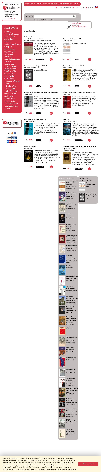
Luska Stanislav (70, 217)
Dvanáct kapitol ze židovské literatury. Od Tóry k (71, 246)
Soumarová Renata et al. (70, 121)
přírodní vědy (10, 86)
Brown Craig (69, 198)
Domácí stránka (29, 31)
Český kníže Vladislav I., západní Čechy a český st (72, 298)
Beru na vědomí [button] (88, 464)
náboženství (9, 74)
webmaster (12, 144)
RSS (10, 133)
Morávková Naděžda (71, 304)
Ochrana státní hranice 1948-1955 (35, 119)
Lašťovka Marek (70, 230)
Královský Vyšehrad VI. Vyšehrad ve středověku (72, 182)
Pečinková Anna (70, 208)
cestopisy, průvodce (12, 44)
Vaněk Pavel (28, 94)
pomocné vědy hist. (12, 81)
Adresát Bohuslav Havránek (33, 39)
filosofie (8, 56)
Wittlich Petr (69, 328)
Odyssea (68, 265)
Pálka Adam (69, 435)
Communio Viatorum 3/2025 (72, 39)
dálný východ (10, 49)
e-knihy (7, 31)
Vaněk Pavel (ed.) (68, 67)
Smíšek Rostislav (70, 385)
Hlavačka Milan (70, 342)
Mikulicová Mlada (68, 150)
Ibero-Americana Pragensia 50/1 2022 (36, 66)
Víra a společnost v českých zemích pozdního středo (71, 236)
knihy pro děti (10, 66)
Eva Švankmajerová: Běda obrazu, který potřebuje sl (72, 410)
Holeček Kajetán (70, 240)
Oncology (66, 119)
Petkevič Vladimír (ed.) (44, 41)
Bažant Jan (69, 260)
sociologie (8, 96)
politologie (9, 79)
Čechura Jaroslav (70, 404)
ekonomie (8, 54)
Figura (68, 327)
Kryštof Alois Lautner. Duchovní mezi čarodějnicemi (71, 400)
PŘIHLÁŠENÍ (80, 8)
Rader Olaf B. (69, 351)
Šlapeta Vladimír (70, 373)
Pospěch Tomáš (70, 359)
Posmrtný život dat (30, 146)
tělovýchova (9, 98)
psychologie (9, 88)
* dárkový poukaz (12, 34)
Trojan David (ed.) (71, 242)
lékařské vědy (10, 69)
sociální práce (10, 93)
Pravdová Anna (71, 416)
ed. (71, 41)
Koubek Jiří (69, 292)
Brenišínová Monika (30, 67)
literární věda (10, 71)
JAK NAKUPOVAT (64, 8)
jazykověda (9, 64)
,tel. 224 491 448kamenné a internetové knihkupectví (11, 13)
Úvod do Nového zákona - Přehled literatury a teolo (71, 318)
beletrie (7, 41)
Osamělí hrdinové (71, 357)
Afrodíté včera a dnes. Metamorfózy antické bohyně (71, 257)
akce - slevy (9, 36)
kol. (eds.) (36, 121)
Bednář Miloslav (70, 394)
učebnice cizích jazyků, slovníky (11, 104)
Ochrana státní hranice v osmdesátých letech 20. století (41, 92)
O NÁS (90, 8)
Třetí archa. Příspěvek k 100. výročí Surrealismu (71, 288)
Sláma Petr (66, 41)
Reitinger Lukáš (70, 188)
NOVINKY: (29, 36)
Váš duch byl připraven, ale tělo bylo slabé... (71, 204)
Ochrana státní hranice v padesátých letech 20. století (79, 92)
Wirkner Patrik (70, 340)
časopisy (8, 46)
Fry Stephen (69, 267)
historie (7, 61)
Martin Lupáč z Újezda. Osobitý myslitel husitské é (71, 431)
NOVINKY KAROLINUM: (85, 179)
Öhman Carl (28, 148)
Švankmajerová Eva (71, 414)
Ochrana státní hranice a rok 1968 (73, 66)
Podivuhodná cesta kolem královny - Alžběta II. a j (71, 194)
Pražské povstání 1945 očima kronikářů (71, 226)
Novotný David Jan (71, 250)
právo (6, 83)
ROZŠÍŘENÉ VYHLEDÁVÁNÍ (44, 19)
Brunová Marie (70, 280)
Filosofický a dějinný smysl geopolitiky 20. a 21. (72, 390)
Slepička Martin (70, 302)
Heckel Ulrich (70, 324)
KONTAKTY (10, 18)
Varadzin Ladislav (71, 186)
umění (7, 108)
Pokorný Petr (69, 322)
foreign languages (12, 59)
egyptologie (9, 51)
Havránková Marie (29, 41)
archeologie (9, 39)
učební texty (9, 101)
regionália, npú (10, 91)
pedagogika (9, 76)
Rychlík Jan (69, 422)
